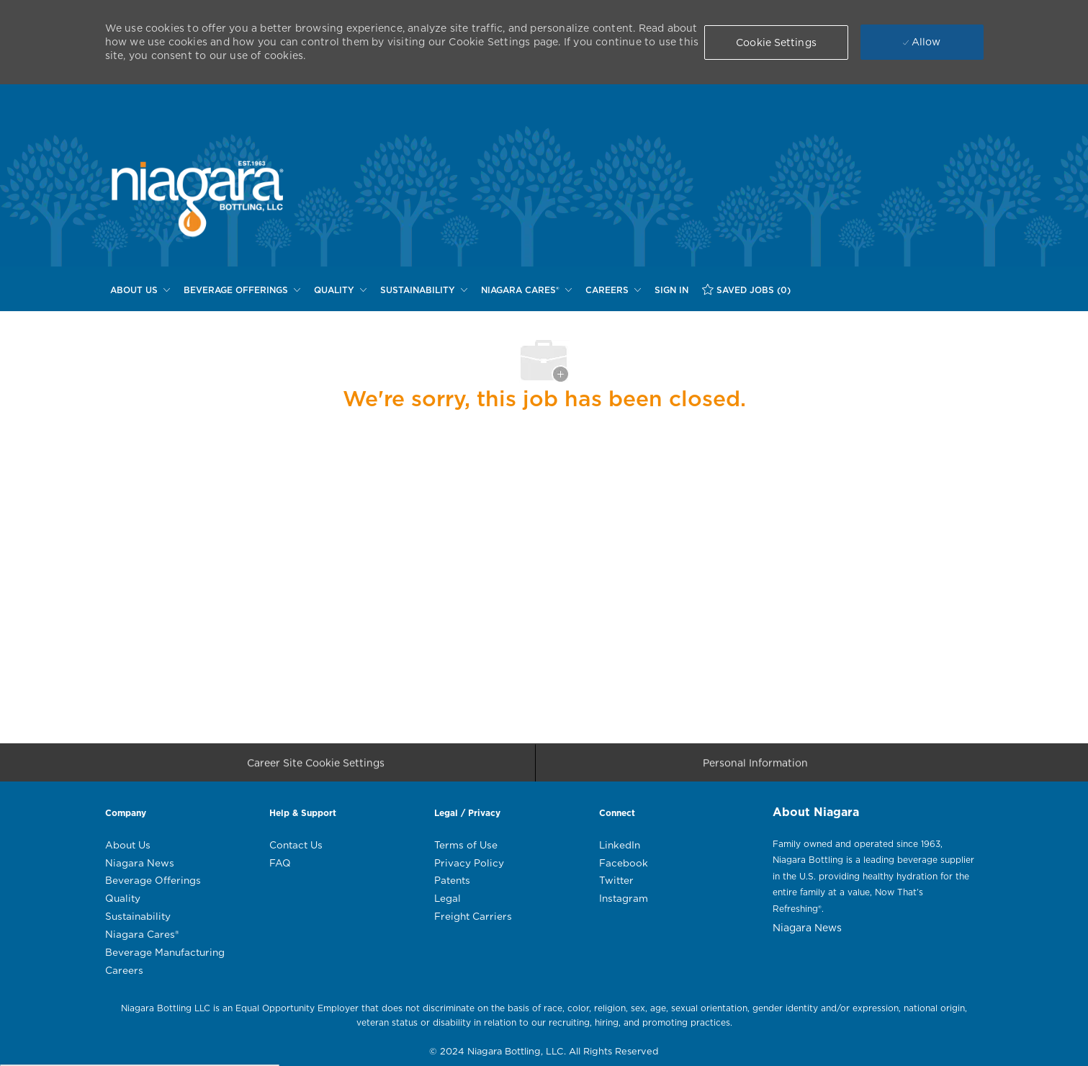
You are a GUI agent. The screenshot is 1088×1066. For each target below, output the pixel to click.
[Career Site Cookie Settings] (316, 767)
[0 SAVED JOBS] (746, 290)
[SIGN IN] (671, 290)
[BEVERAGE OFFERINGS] (242, 290)
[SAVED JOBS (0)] (746, 290)
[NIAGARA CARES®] (526, 290)
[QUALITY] (340, 290)
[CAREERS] (613, 290)
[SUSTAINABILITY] (423, 290)
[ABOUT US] (140, 290)
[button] (776, 42)
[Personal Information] (755, 767)
